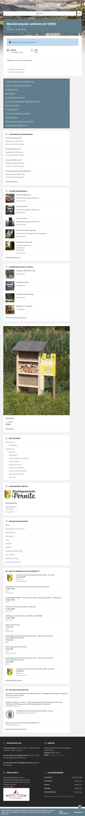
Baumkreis (10, 418)
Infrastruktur (13, 455)
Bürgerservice (10, 442)
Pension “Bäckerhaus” (14, 160)
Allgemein (17, 697)
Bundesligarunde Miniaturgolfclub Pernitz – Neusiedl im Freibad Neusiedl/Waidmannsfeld (29, 637)
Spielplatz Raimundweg (24, 294)
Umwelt (34, 713)
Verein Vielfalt (10, 555)
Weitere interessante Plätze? (16, 318)
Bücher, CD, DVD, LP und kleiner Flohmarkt (21, 607)
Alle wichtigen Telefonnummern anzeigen (59, 796)
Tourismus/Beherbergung (15, 144)
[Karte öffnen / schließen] (79, 13)
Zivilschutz (12, 477)
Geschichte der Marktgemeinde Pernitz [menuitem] (23, 102)
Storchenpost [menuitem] (12, 110)
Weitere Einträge (12, 182)
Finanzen (12, 452)
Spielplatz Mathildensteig (25, 271)
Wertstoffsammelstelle (13, 562)
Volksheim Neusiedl (12, 558)
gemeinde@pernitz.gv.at (57, 755)
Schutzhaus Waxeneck (13, 138)
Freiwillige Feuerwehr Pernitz (15, 529)
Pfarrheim (9, 544)
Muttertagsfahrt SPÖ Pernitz (16, 647)
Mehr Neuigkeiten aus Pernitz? (16, 729)
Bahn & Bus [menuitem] (10, 94)
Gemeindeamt (11, 503)
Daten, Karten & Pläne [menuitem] (15, 98)
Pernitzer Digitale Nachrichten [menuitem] (20, 82)
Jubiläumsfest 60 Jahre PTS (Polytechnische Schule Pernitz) (27, 587)
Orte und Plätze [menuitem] (13, 105)
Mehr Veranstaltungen (14, 680)
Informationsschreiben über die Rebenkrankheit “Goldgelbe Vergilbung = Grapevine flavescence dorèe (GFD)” (36, 694)
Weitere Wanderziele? (13, 257)
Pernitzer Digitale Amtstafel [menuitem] (18, 86)
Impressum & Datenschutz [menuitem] (17, 125)
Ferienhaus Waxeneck (13, 149)
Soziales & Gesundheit (16, 468)
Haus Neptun (10, 536)
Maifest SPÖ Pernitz (13, 625)
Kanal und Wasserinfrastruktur (19, 458)
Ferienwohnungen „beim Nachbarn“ (19, 171)
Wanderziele (21, 201)
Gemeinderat (10, 449)
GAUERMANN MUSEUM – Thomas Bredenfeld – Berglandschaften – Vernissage (33, 598)
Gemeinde (10, 512)
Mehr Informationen (64, 812)
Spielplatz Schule (22, 282)
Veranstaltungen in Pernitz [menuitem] (18, 114)
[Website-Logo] (42, 7)
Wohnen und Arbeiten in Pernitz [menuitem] (20, 122)
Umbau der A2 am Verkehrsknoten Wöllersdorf (22, 723)
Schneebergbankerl (23, 195)
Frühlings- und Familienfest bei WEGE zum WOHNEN (24, 616)
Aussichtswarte (21, 206)
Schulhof (8, 547)
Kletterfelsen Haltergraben (26, 230)
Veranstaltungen (21, 29)
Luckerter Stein (21, 218)
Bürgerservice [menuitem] (12, 90)
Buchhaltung (13, 445)
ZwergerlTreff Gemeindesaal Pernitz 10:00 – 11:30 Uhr (35, 575)
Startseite (10, 29)
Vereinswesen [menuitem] (12, 118)
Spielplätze (21, 274)
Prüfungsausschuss (15, 465)
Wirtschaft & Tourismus (16, 474)
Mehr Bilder (10, 429)
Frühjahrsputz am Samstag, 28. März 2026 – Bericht (34, 711)
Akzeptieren (78, 812)
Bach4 (8, 525)
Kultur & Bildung (14, 461)
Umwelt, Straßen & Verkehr (18, 471)
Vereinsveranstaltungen (17, 69)
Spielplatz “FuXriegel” (24, 306)
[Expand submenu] (66, 81)
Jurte (7, 540)
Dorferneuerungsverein (16, 72)
